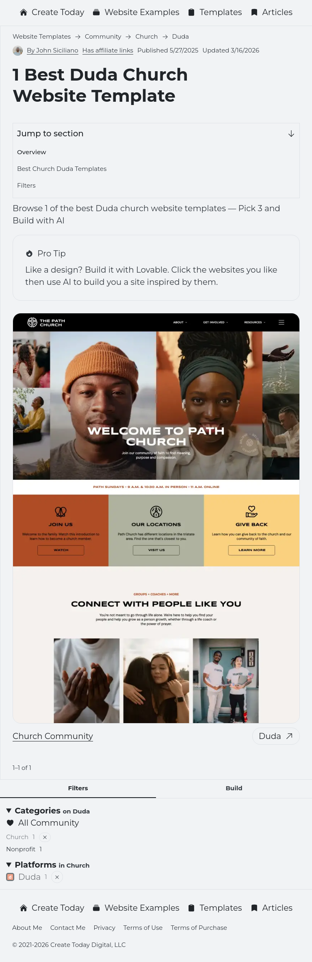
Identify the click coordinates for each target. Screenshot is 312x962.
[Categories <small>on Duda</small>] (156, 811)
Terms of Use (143, 927)
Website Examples (135, 12)
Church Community (53, 736)
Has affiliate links (107, 50)
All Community (42, 823)
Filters (26, 185)
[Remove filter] (45, 837)
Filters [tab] (78, 788)
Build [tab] (233, 788)
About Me (27, 927)
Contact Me (67, 927)
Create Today (52, 12)
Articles (271, 12)
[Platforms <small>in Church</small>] (156, 865)
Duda (276, 736)
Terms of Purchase (199, 927)
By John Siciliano (52, 50)
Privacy (104, 927)
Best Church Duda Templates (61, 169)
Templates (214, 12)
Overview (31, 152)
